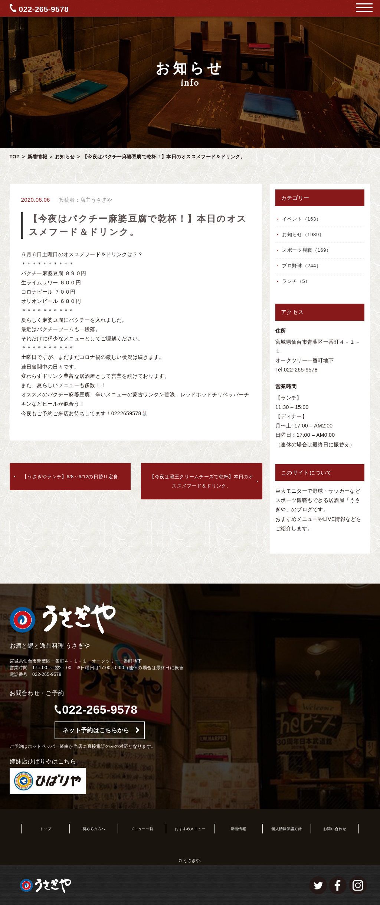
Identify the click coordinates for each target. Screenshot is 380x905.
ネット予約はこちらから (96, 730)
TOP (15, 156)
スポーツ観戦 (306, 250)
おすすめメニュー (190, 829)
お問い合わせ (334, 829)
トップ (45, 829)
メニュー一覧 (142, 829)
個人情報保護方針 (286, 829)
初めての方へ (93, 829)
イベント (301, 219)
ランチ (296, 281)
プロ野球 (301, 265)
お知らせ (65, 156)
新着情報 (37, 156)
